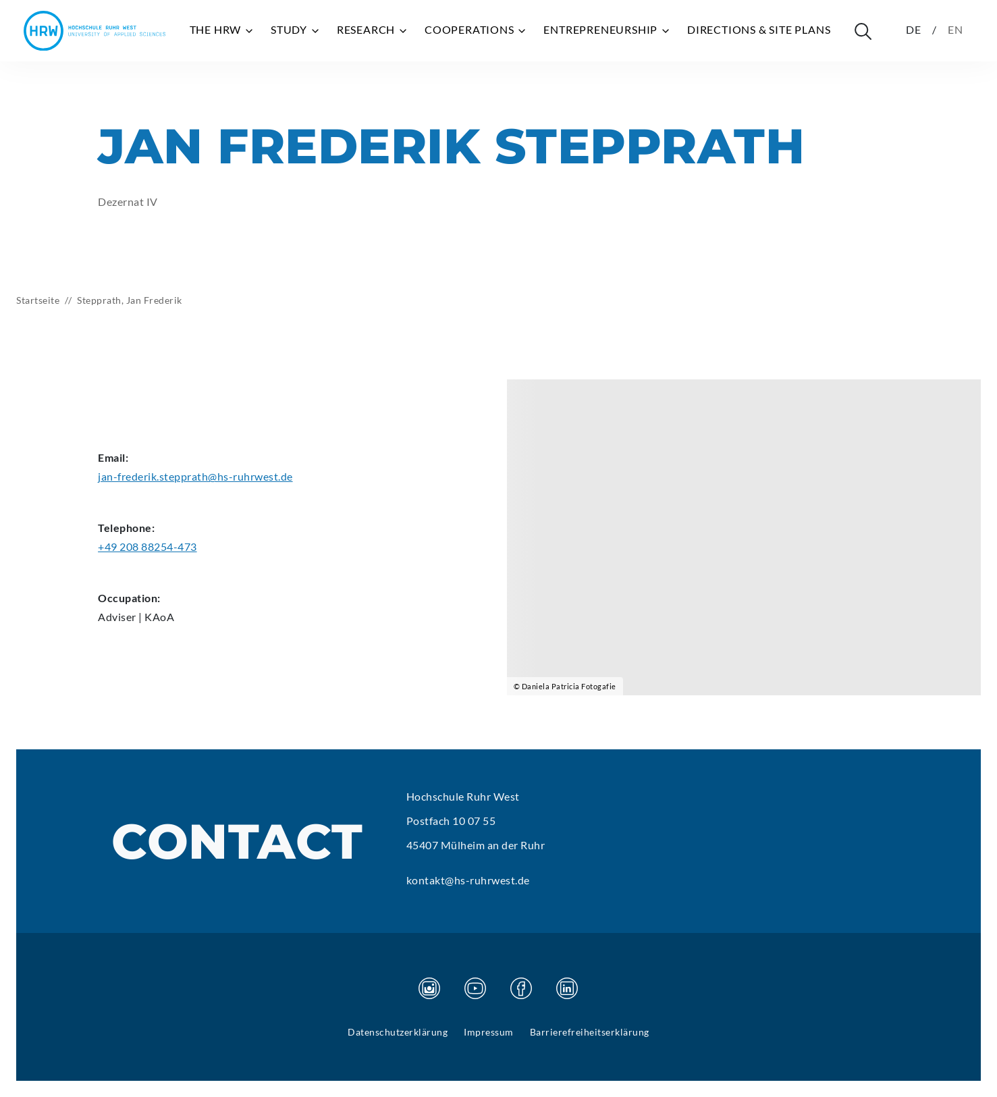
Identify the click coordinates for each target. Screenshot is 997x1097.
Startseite (37, 300)
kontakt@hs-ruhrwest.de (468, 880)
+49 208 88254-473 (147, 546)
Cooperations (476, 29)
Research (372, 29)
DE (913, 29)
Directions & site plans (758, 29)
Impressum (489, 1032)
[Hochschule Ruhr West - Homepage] (94, 31)
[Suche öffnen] (862, 31)
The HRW (222, 29)
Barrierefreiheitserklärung (589, 1032)
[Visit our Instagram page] (429, 988)
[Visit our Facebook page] (521, 988)
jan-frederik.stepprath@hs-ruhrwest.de (195, 476)
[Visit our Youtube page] (475, 988)
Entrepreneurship (607, 29)
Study (296, 29)
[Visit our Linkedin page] (567, 988)
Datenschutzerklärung (398, 1032)
